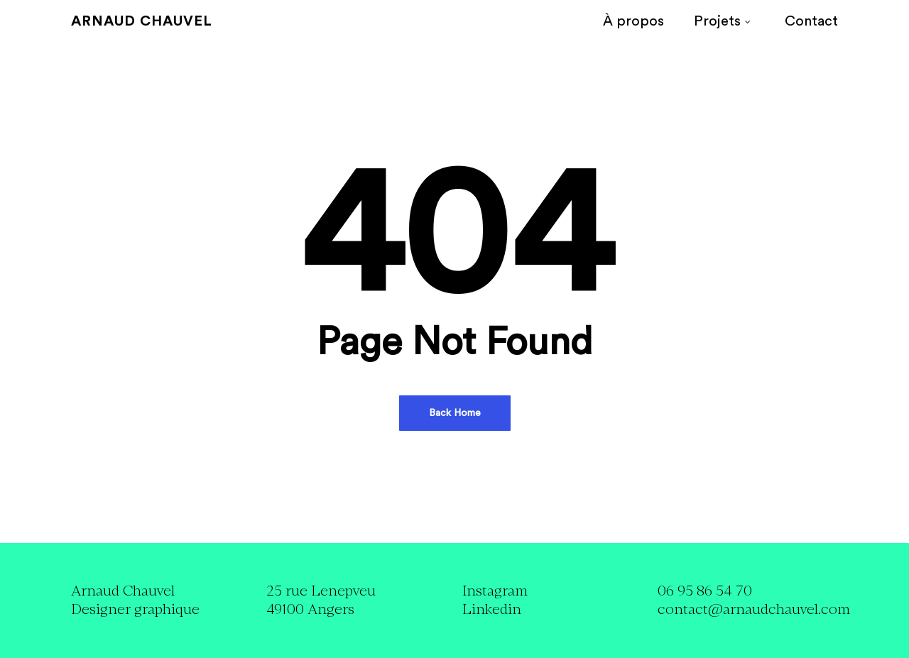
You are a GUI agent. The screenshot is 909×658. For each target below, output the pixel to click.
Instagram (495, 591)
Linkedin (491, 609)
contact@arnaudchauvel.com (754, 609)
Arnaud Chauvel (141, 21)
